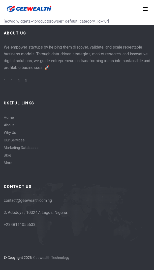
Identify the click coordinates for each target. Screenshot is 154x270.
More (8, 163)
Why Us (10, 132)
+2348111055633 (20, 224)
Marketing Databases (21, 147)
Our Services (14, 140)
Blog (7, 155)
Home (9, 117)
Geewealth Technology (51, 258)
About (9, 125)
